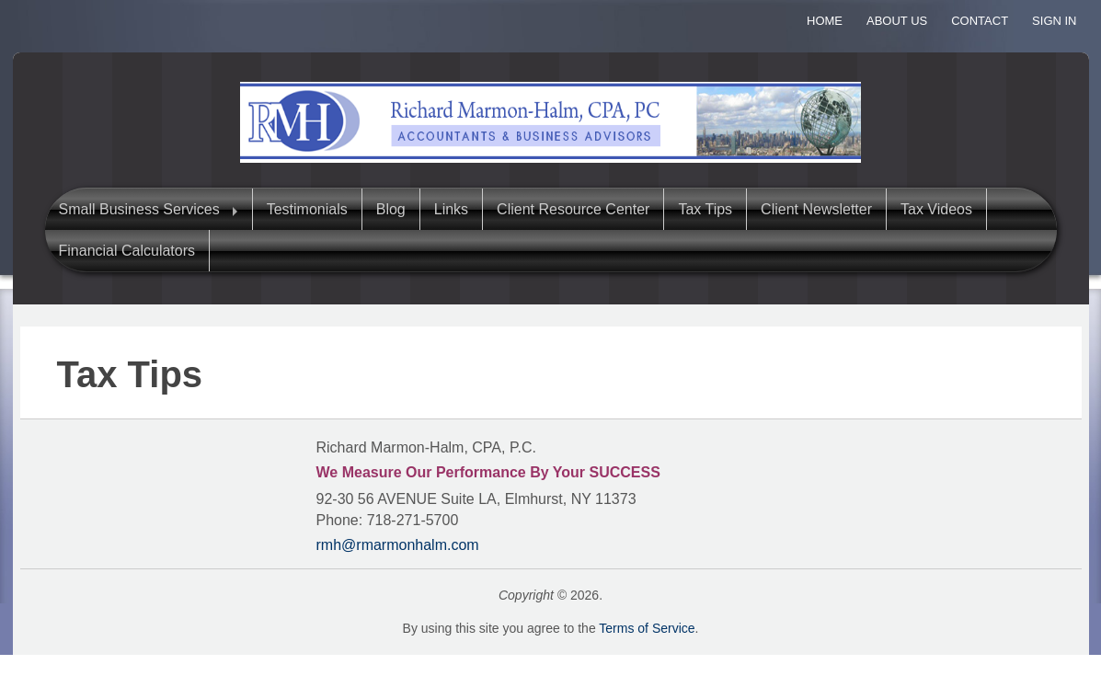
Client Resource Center (573, 209)
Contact (979, 21)
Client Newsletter (816, 209)
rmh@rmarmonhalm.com (397, 545)
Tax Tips (705, 209)
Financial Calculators (127, 250)
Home (825, 21)
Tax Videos (936, 209)
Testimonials (307, 209)
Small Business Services (139, 209)
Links (451, 209)
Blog (391, 209)
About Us (896, 21)
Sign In (1054, 21)
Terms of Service (646, 628)
